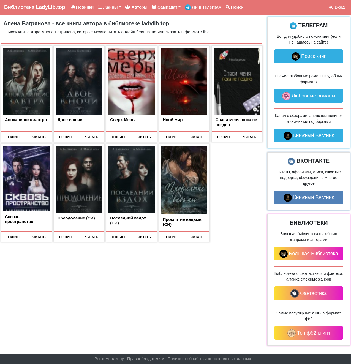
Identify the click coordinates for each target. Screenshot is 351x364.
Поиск (234, 7)
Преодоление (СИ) (76, 218)
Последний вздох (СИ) (128, 220)
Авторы (136, 7)
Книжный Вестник (309, 136)
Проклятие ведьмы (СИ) (183, 222)
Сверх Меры (122, 119)
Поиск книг (309, 56)
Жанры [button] (108, 7)
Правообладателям (145, 358)
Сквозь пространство (19, 219)
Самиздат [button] (165, 7)
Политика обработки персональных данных (209, 358)
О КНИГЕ (13, 137)
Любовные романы (308, 96)
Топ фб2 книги (308, 333)
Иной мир (173, 119)
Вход (337, 7)
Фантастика (308, 293)
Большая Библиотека (308, 254)
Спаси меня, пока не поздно (236, 122)
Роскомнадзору (109, 358)
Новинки (82, 7)
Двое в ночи (70, 119)
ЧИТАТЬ (39, 137)
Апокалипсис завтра (26, 119)
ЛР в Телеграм (203, 7)
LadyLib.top (34, 7)
